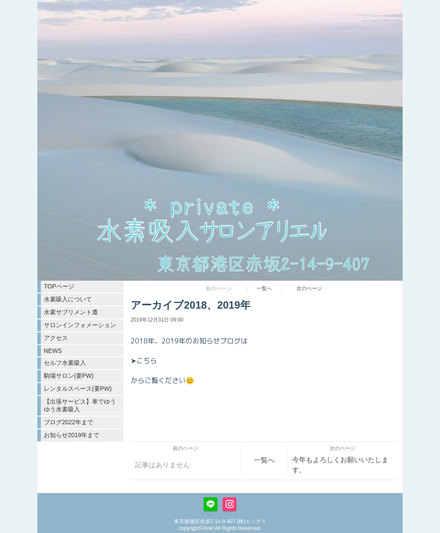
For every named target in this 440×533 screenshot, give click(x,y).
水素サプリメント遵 (71, 312)
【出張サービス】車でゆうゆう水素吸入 (80, 405)
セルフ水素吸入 (65, 362)
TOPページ (59, 286)
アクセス (56, 337)
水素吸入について (68, 299)
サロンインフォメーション (80, 325)
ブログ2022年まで (68, 422)
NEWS (53, 350)
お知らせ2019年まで (71, 435)
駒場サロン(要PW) (69, 375)
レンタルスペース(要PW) (78, 388)
